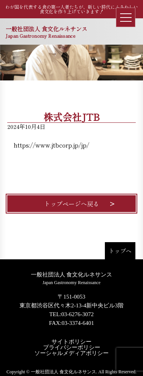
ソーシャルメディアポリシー (71, 353)
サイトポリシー (71, 342)
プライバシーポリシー (71, 347)
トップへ (120, 251)
